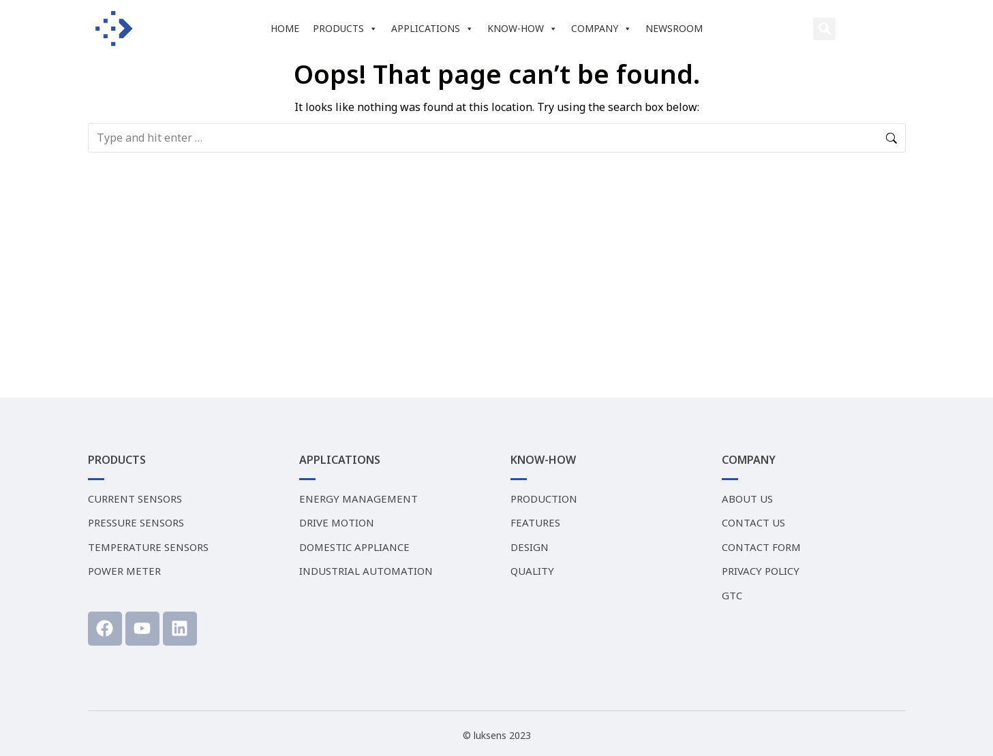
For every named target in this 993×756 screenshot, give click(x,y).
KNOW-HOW (522, 28)
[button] (824, 29)
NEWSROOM (674, 28)
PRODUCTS (345, 28)
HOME (285, 28)
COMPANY (601, 28)
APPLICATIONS (432, 28)
